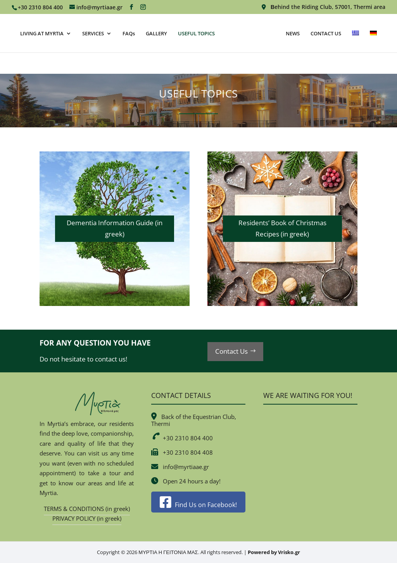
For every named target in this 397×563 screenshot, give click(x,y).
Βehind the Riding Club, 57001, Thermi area (323, 7)
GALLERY (155, 33)
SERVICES (92, 33)
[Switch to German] (198, 63)
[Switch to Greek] (365, 41)
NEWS (302, 33)
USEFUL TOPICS (195, 33)
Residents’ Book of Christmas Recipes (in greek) (282, 228)
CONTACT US (335, 33)
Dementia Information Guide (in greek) (114, 228)
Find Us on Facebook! (198, 504)
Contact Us (231, 351)
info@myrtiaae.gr (186, 467)
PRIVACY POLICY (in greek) (86, 518)
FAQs (127, 33)
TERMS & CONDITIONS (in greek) (87, 509)
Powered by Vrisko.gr (274, 552)
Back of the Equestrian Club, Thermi (193, 420)
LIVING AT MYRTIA (40, 33)
